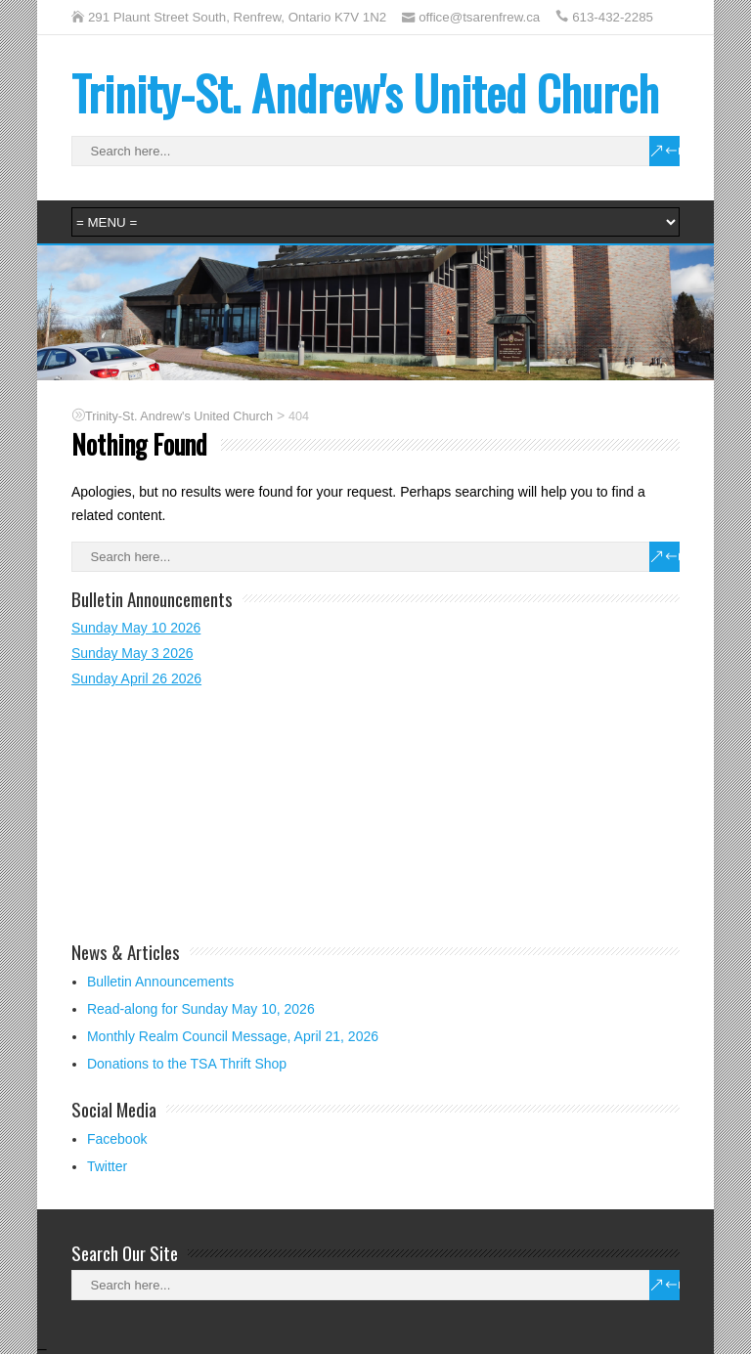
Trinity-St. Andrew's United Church (365, 92)
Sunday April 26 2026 (136, 678)
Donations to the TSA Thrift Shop (187, 1063)
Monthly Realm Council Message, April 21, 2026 (232, 1036)
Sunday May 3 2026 (132, 653)
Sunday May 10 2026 (135, 627)
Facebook (117, 1139)
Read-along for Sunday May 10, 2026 (201, 1009)
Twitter (107, 1166)
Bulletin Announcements (160, 981)
